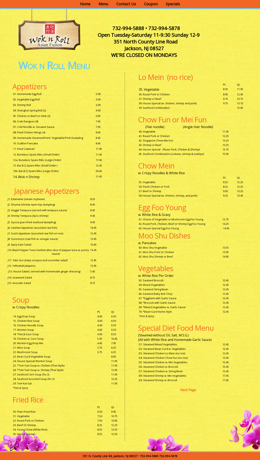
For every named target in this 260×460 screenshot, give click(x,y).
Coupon (151, 4)
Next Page (188, 390)
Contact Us (126, 4)
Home (85, 4)
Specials (173, 4)
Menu (103, 4)
